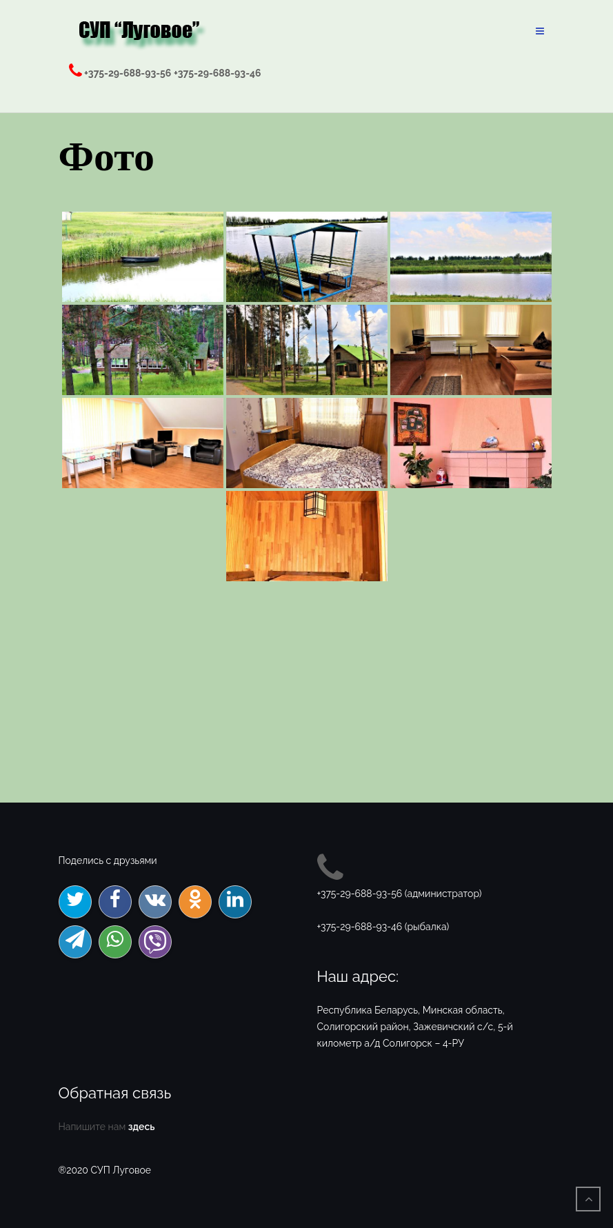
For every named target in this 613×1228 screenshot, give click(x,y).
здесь (141, 1126)
